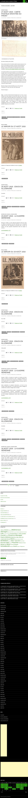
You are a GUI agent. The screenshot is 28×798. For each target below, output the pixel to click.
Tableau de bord (3, 501)
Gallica (20, 165)
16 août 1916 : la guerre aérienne (13, 449)
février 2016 (2, 671)
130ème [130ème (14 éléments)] (2, 530)
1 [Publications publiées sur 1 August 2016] (2, 784)
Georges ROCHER (4, 184)
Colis (8, 361)
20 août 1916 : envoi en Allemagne (12, 313)
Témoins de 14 (3, 571)
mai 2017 (2, 642)
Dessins (2, 508)
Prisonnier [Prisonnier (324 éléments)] (15, 542)
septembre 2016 (3, 657)
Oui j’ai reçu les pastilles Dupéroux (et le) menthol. (15, 69)
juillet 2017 (2, 638)
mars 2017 (2, 646)
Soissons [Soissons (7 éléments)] (11, 546)
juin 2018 (2, 617)
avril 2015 (2, 690)
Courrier (9, 206)
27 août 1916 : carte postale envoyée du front (11, 14)
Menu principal (26, 1)
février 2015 (2, 694)
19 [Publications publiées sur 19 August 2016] (17, 787)
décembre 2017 (3, 628)
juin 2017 (2, 640)
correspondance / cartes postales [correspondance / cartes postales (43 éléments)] (18, 533)
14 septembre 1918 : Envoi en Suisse (14, 592)
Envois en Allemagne (15, 206)
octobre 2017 (3, 632)
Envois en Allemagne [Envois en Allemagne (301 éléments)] (15, 535)
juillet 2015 (2, 684)
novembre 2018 (3, 607)
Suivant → (18, 485)
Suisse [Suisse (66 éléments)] (15, 546)
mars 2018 (2, 623)
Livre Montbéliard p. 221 (6, 230)
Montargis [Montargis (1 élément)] (21, 539)
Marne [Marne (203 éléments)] (12, 539)
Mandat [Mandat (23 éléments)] (8, 539)
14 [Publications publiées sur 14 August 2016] (25, 785)
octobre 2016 (3, 655)
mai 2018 (2, 619)
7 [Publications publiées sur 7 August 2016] (25, 784)
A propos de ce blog (4, 495)
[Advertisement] (4, 740)
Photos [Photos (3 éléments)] (10, 542)
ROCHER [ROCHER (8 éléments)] (12, 544)
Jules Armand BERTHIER (5, 514)
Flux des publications (4, 716)
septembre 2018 (3, 611)
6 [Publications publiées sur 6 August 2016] (21, 784)
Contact (2, 499)
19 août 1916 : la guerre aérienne (13, 371)
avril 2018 (2, 621)
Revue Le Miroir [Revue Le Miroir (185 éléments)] (5, 544)
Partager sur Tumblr (18, 108)
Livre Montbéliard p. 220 (6, 397)
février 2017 (2, 648)
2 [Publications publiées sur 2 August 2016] (6, 784)
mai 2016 (2, 665)
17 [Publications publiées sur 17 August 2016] (10, 787)
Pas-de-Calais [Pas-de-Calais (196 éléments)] (5, 542)
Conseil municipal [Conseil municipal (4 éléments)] (6, 533)
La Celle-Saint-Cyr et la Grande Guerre (7, 516)
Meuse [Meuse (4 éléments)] (16, 539)
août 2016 (2, 659)
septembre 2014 (3, 704)
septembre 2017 (3, 634)
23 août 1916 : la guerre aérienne (13, 217)
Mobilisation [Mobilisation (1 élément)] (18, 539)
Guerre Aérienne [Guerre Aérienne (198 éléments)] (6, 537)
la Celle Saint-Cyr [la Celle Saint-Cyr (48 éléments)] (19, 537)
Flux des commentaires (4, 718)
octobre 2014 (3, 702)
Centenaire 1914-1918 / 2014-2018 (7, 564)
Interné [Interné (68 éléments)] (13, 537)
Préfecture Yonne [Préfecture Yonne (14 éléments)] (22, 542)
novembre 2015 (3, 677)
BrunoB (9, 17)
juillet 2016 (2, 661)
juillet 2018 (2, 615)
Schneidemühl (4, 118)
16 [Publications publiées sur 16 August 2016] (6, 787)
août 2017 (2, 636)
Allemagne (4, 206)
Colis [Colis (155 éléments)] (2, 533)
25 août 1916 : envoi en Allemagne (12, 188)
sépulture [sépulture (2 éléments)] (18, 546)
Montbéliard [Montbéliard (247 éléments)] (4, 540)
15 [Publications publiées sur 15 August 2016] (2, 787)
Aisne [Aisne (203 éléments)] (19, 530)
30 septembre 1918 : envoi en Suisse (14, 587)
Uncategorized (3, 522)
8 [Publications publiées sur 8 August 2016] (2, 785)
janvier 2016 (3, 673)
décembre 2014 (3, 698)
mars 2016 (2, 669)
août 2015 (2, 682)
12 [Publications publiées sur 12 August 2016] (17, 785)
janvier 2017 (3, 650)
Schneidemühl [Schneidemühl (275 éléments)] (5, 546)
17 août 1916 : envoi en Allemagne (12, 420)
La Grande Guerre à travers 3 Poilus (9, 1)
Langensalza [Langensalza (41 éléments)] (4, 539)
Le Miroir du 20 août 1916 (13, 252)
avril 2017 (2, 644)
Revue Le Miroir (4, 124)
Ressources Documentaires (5, 497)
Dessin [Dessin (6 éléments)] (7, 535)
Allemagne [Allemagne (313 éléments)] (4, 532)
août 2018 (2, 613)
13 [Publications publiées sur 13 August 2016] (21, 785)
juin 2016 (2, 663)
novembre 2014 (3, 700)
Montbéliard (11, 243)
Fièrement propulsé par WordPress (6, 796)
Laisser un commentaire (16, 17)
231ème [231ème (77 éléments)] (6, 530)
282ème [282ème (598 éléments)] (14, 530)
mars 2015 (2, 692)
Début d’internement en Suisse (13, 598)
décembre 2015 (3, 675)
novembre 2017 (3, 630)
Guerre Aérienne (5, 243)
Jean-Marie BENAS (4, 512)
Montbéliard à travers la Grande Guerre (9, 214)
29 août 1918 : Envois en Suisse (13, 595)
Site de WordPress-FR (4, 720)
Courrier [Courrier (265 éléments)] (3, 535)
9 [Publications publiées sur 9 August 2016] (6, 785)
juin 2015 (2, 686)
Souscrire (3, 558)
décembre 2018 (3, 605)
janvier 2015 (3, 696)
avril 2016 (2, 667)
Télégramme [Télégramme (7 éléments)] (22, 546)
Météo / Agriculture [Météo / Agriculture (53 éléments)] (15, 540)
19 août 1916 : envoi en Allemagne (12, 342)
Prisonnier (22, 206)
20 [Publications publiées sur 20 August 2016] (21, 787)
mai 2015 (2, 688)
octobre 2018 (3, 609)
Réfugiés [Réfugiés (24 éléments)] (16, 544)
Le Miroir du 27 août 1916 (13, 126)
